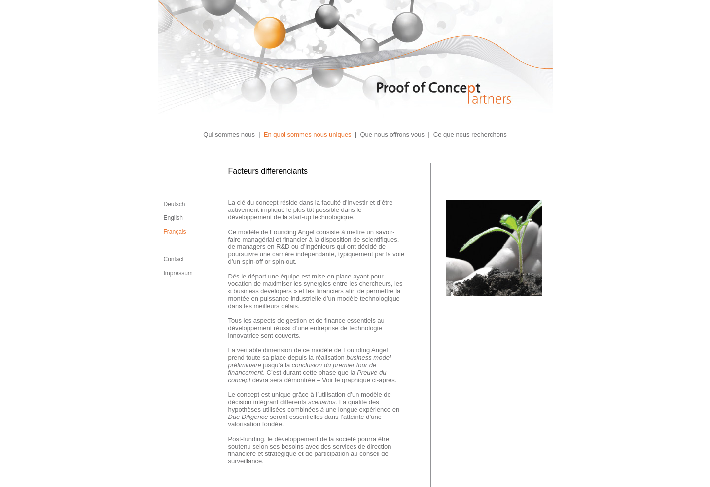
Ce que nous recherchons (470, 134)
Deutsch (174, 204)
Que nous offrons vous (392, 134)
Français (175, 231)
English (173, 217)
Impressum (178, 273)
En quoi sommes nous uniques (308, 134)
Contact (174, 259)
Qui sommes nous (229, 134)
